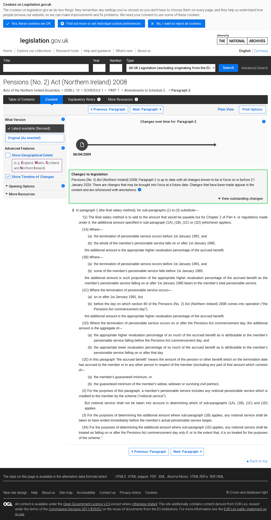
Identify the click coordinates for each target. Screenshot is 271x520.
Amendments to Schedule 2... (145, 90)
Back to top (259, 461)
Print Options (252, 109)
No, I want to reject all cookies (178, 24)
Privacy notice (130, 493)
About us (48, 493)
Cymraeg (261, 51)
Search (228, 68)
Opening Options (20, 186)
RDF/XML (217, 477)
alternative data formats (80, 477)
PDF (153, 477)
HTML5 (121, 477)
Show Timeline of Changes (33, 177)
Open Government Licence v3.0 (86, 504)
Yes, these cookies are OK (31, 24)
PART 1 (114, 90)
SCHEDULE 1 (93, 90)
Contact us (108, 493)
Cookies (151, 493)
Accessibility (86, 493)
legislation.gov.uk (35, 39)
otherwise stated (144, 504)
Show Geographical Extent (32, 155)
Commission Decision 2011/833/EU (75, 509)
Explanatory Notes (81, 99)
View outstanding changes (240, 198)
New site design (15, 493)
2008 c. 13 (72, 90)
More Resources (120, 99)
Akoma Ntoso (177, 477)
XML (162, 477)
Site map (66, 493)
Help (34, 493)
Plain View (226, 109)
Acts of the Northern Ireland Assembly (31, 90)
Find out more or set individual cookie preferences (103, 24)
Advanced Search (254, 68)
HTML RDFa (199, 477)
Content (51, 99)
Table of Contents (21, 99)
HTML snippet (138, 477)
